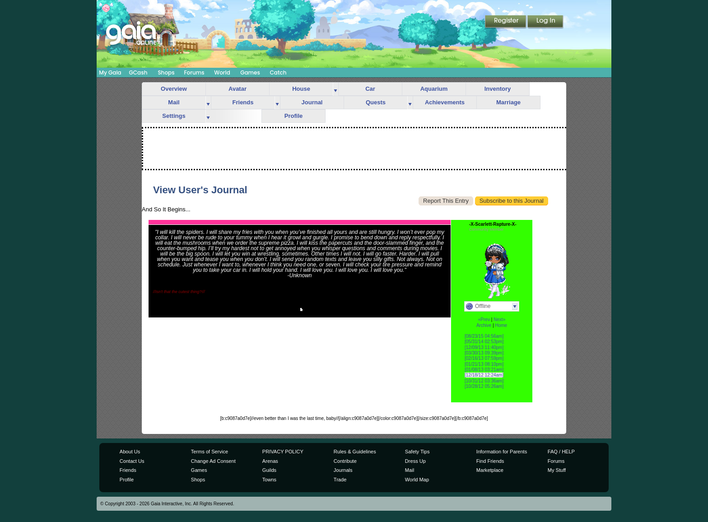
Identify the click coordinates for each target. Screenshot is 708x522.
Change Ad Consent (213, 461)
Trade (340, 479)
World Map (417, 479)
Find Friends (490, 461)
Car (370, 88)
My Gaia (110, 72)
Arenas (270, 461)
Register (506, 22)
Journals (343, 470)
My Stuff (557, 470)
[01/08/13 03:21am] (484, 369)
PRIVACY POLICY (282, 451)
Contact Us (132, 461)
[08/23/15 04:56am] (484, 336)
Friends (243, 102)
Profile (293, 115)
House (301, 88)
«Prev (484, 319)
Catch (278, 72)
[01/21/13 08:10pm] (484, 364)
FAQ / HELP (561, 451)
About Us (130, 451)
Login (545, 22)
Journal (312, 102)
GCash (138, 72)
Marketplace (489, 470)
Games (250, 72)
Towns (269, 479)
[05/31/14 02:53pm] (484, 341)
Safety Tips (417, 451)
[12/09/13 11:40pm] (484, 347)
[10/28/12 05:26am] (484, 386)
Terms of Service (209, 451)
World (222, 72)
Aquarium (434, 88)
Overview (174, 88)
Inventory (497, 88)
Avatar (237, 88)
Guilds (269, 470)
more (335, 89)
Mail (173, 102)
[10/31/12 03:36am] (484, 380)
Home (501, 325)
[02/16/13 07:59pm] (484, 358)
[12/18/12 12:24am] (484, 375)
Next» (499, 319)
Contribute (345, 461)
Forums (194, 72)
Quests (376, 102)
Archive (483, 325)
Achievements (445, 102)
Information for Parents (501, 451)
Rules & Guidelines (355, 451)
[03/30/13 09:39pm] (484, 352)
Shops (166, 72)
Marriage (508, 102)
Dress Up (415, 461)
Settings (173, 115)
